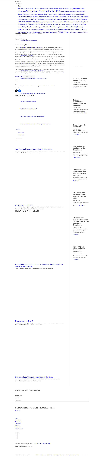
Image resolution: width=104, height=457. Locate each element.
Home (16, 418)
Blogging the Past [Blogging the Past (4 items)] (62, 8)
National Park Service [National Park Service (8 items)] (38, 19)
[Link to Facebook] (16, 436)
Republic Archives (19, 428)
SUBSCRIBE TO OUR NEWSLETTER (34, 407)
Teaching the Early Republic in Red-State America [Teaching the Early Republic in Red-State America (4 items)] (43, 29)
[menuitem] (52, 140)
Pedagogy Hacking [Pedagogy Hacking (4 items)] (43, 21)
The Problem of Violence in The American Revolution (79, 249)
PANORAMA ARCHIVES (27, 390)
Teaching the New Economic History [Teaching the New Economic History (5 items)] (64, 29)
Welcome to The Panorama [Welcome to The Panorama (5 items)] (72, 32)
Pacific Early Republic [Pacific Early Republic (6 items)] (55, 19)
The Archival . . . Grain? (24, 205)
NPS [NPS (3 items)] (48, 19)
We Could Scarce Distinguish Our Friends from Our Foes (79, 195)
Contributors (21, 132)
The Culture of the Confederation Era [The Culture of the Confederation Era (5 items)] (42, 32)
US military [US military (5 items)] (55, 32)
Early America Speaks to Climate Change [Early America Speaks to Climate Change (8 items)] (56, 14)
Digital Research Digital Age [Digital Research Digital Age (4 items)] (36, 14)
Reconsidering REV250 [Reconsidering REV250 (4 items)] (59, 21)
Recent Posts (18, 421)
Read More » (77, 157)
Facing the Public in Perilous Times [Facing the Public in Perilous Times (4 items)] (74, 16)
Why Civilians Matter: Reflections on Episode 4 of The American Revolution (81, 221)
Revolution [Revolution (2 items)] (50, 24)
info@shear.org (46, 443)
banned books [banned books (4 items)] (54, 8)
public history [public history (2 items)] (50, 21)
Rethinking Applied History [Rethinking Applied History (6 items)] (25, 24)
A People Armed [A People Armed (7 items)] (46, 8)
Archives (17, 398)
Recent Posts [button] (19, 35)
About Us (18, 129)
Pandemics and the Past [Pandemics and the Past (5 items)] (68, 19)
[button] (18, 1)
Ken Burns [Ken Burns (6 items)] (24, 19)
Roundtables (18, 420)
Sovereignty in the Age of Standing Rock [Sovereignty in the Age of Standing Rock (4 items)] (62, 24)
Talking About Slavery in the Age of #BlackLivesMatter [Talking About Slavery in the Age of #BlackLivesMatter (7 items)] (37, 27)
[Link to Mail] (88, 455)
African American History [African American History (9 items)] (33, 8)
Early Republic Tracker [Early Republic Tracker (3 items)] (74, 14)
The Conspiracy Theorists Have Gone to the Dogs (34, 377)
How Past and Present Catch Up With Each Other (34, 149)
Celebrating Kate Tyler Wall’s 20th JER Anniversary (79, 171)
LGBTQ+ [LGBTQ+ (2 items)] (29, 19)
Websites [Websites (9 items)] (61, 32)
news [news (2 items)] (46, 19)
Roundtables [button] (19, 3)
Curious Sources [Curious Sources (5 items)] (65, 11)
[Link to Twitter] (16, 438)
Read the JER (19, 138)
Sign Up (17, 410)
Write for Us (21, 135)
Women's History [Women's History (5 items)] (83, 32)
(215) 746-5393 (37, 443)
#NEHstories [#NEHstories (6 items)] (21, 8)
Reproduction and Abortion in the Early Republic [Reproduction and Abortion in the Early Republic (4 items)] (76, 21)
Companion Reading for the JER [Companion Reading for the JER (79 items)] (43, 11)
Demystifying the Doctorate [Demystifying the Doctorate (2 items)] (75, 11)
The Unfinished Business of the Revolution (79, 148)
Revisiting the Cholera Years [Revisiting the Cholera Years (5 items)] (40, 24)
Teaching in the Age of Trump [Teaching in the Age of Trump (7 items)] (62, 27)
